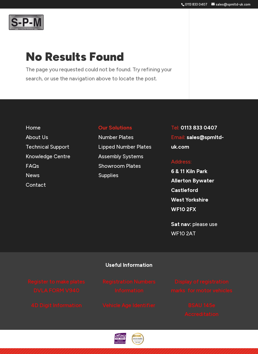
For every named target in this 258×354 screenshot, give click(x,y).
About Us (201, 23)
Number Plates (116, 137)
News (221, 23)
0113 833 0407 (199, 127)
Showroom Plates (119, 166)
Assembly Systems (120, 156)
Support (172, 23)
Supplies (108, 175)
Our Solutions (139, 23)
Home (113, 23)
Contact (242, 23)
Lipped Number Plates (124, 147)
